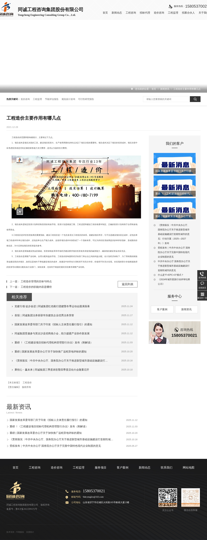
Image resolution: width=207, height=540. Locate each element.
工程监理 (37, 99)
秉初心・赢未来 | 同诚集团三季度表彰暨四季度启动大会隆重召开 (52, 369)
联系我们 (166, 467)
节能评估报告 (52, 99)
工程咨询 (34, 467)
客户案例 (162, 309)
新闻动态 (144, 467)
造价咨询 (25, 99)
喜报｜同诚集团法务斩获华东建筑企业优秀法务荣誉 (44, 315)
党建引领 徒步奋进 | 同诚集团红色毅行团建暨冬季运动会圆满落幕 (52, 306)
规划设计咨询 (68, 99)
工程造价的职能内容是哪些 (36, 287)
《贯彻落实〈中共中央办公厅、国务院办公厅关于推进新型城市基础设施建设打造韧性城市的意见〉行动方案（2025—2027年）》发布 (62, 360)
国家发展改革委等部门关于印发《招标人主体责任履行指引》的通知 (53, 324)
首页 (154, 89)
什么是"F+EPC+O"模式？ (171, 275)
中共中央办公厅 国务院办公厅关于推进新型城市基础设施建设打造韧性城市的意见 (174, 266)
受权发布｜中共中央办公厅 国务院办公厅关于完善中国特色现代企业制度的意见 (55, 445)
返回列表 (127, 284)
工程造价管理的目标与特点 (36, 281)
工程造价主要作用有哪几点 (187, 89)
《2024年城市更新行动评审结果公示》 (174, 281)
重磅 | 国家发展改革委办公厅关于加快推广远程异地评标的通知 (51, 351)
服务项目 (100, 467)
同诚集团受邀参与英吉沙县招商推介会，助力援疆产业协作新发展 (52, 333)
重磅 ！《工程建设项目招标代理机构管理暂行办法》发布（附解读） (54, 342)
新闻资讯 (165, 89)
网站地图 (188, 467)
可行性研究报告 (86, 99)
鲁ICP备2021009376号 (26, 509)
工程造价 (27, 382)
